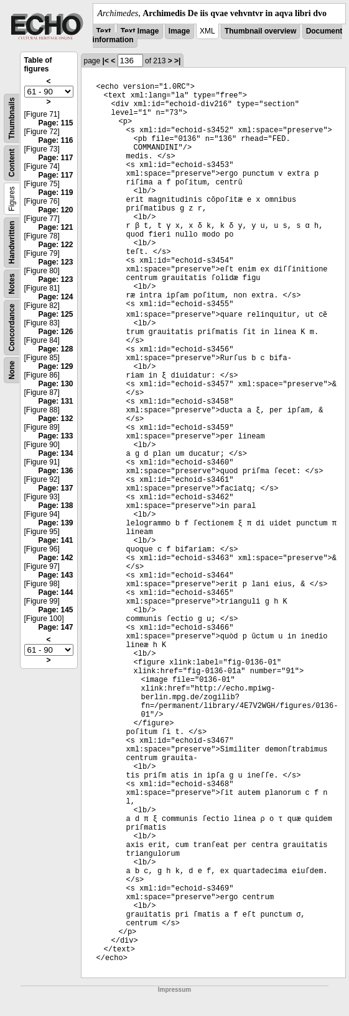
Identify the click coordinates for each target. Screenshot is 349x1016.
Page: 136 (55, 470)
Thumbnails (11, 118)
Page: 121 (55, 227)
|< (106, 61)
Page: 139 (55, 523)
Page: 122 (55, 244)
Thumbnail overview (260, 31)
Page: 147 (55, 627)
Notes (11, 283)
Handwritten (11, 242)
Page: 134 (55, 453)
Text (103, 31)
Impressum (174, 989)
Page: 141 (55, 540)
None (11, 370)
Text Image (140, 31)
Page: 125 (55, 314)
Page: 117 (55, 157)
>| (177, 61)
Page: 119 (55, 192)
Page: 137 (55, 488)
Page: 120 (55, 210)
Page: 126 (55, 331)
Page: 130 (55, 383)
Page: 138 (55, 505)
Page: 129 (55, 366)
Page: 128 (55, 349)
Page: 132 (55, 418)
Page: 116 (55, 140)
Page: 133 (55, 436)
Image (179, 31)
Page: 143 (55, 575)
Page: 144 (55, 592)
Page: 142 (55, 557)
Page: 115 (55, 123)
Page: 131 (55, 401)
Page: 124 (55, 297)
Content (11, 163)
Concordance (11, 328)
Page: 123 (55, 262)
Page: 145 (55, 610)
